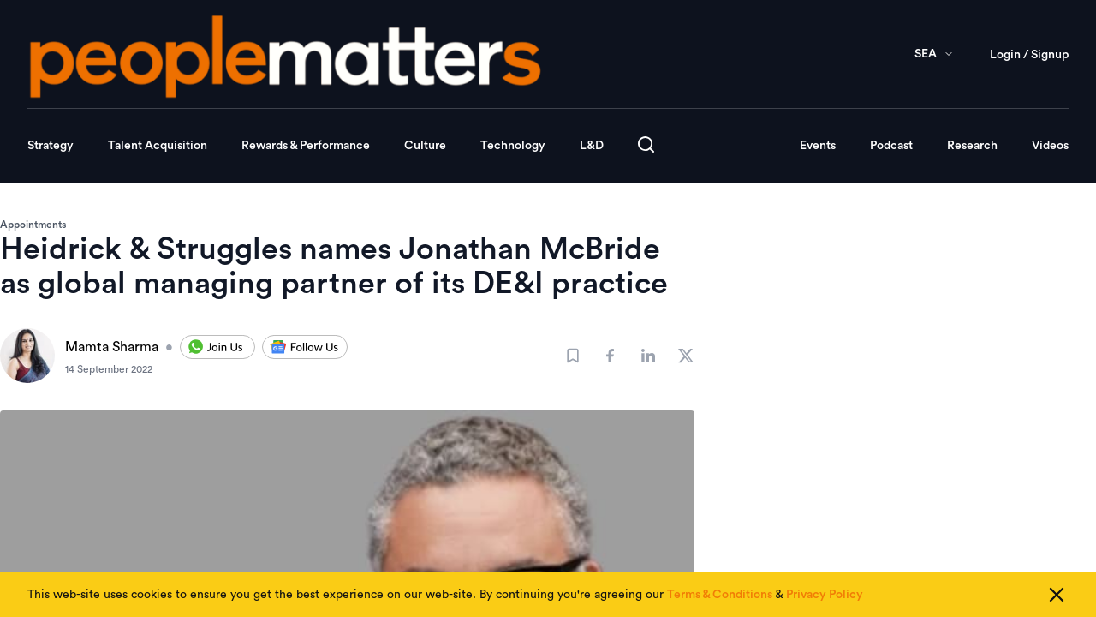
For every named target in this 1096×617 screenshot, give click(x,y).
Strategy (50, 146)
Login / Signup (1029, 55)
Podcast (891, 146)
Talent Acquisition (157, 146)
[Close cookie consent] (1057, 595)
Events (818, 146)
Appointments (33, 224)
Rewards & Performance (305, 146)
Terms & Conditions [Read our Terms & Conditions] (719, 595)
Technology (512, 146)
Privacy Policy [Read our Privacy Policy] (824, 595)
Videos (1050, 146)
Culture (425, 146)
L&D (592, 146)
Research (972, 146)
